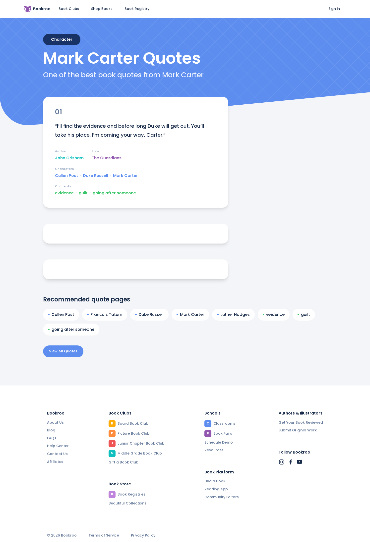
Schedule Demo (218, 442)
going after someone (114, 193)
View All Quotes (63, 351)
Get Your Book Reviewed (301, 422)
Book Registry (136, 8)
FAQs (51, 438)
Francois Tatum (104, 314)
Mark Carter (125, 175)
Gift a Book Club (123, 462)
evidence (64, 193)
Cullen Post (66, 175)
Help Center (58, 445)
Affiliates (55, 461)
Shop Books (102, 8)
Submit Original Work (298, 430)
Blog (51, 430)
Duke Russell (95, 175)
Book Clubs (69, 8)
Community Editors (221, 497)
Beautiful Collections (127, 503)
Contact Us (57, 453)
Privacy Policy (143, 535)
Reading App (216, 489)
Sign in (334, 8)
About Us (55, 422)
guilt (83, 193)
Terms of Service (104, 535)
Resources (214, 450)
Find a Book (214, 481)
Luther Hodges (233, 314)
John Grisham (69, 158)
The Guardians (107, 158)
